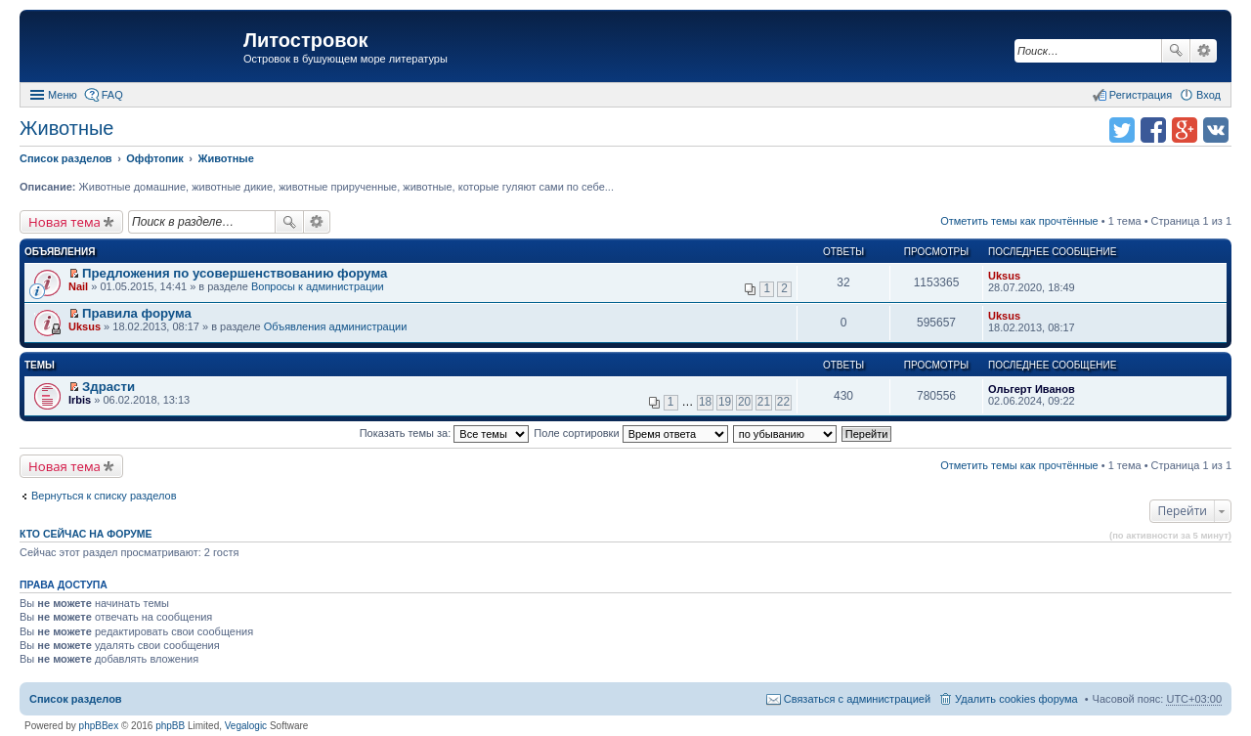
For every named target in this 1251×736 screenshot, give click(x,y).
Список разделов (75, 699)
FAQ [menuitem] (112, 95)
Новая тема (64, 222)
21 (763, 402)
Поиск (1175, 51)
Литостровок (305, 40)
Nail (78, 286)
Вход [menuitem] (1208, 95)
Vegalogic (246, 725)
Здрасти (108, 386)
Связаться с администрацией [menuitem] (857, 699)
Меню (62, 95)
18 (705, 402)
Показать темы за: (445, 433)
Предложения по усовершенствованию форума (234, 273)
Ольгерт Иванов (1031, 389)
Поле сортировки (630, 433)
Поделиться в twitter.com (1122, 130)
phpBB (170, 725)
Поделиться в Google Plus (1184, 130)
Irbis (79, 400)
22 (783, 402)
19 (724, 402)
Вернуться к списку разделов (103, 495)
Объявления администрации (336, 326)
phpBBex (99, 725)
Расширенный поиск (1203, 51)
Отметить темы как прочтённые (1019, 221)
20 (744, 402)
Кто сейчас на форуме (86, 534)
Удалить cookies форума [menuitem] (1016, 699)
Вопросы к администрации (317, 286)
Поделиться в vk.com (1216, 130)
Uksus (1004, 275)
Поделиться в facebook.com (1153, 130)
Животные (66, 128)
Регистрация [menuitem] (1140, 95)
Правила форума (137, 313)
